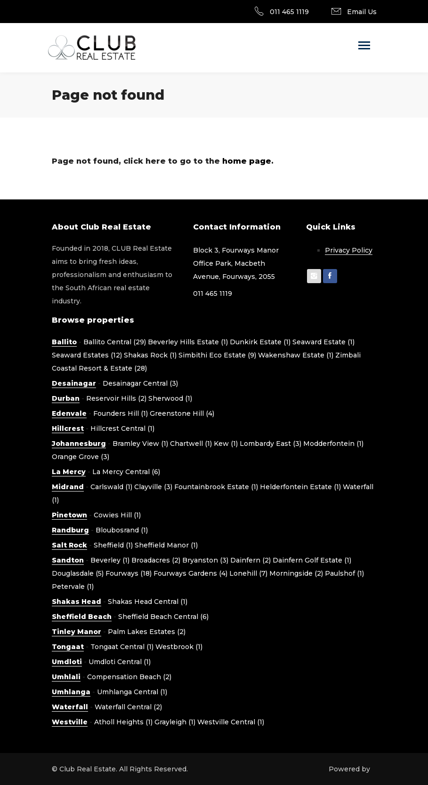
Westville (70, 722)
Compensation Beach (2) (129, 677)
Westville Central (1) (230, 722)
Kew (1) (226, 443)
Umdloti (67, 662)
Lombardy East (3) (270, 443)
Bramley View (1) (140, 443)
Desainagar (74, 383)
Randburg (70, 530)
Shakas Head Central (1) (147, 601)
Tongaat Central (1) (121, 646)
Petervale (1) (73, 586)
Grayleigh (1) (174, 722)
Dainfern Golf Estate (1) (312, 560)
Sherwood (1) (170, 398)
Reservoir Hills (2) (116, 398)
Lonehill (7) (248, 573)
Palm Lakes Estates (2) (147, 631)
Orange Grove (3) (80, 456)
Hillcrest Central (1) (122, 428)
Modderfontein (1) (333, 443)
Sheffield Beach (82, 616)
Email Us (362, 12)
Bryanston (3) (205, 560)
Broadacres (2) (155, 560)
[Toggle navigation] (364, 46)
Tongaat (68, 646)
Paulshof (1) (344, 573)
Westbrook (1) (178, 646)
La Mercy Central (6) (126, 472)
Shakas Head (76, 601)
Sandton (68, 560)
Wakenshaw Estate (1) (295, 355)
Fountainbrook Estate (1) (216, 487)
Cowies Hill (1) (117, 515)
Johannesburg (79, 443)
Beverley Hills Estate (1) (188, 342)
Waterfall (70, 707)
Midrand (68, 487)
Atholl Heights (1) (123, 722)
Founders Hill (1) (120, 413)
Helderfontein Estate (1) (300, 487)
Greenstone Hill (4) (182, 413)
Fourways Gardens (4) (190, 573)
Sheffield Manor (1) (166, 545)
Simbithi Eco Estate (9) (217, 355)
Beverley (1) (109, 560)
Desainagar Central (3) (140, 383)
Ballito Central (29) (114, 342)
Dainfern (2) (250, 560)
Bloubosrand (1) (122, 530)
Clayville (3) (153, 487)
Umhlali (66, 677)
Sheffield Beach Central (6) (163, 616)
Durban (66, 398)
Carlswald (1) (111, 487)
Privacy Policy (348, 250)
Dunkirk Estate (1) (260, 342)
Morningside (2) (296, 573)
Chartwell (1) (191, 443)
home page (246, 161)
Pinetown (69, 515)
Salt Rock (69, 545)
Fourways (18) (128, 573)
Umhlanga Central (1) (132, 692)
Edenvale (69, 413)
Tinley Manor (76, 631)
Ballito (64, 342)
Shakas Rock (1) (150, 355)
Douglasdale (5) (78, 573)
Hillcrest (68, 428)
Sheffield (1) (113, 545)
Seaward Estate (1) (323, 342)
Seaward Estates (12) (87, 355)
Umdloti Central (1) (120, 662)
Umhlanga (71, 692)
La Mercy (69, 472)
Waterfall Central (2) (128, 707)
